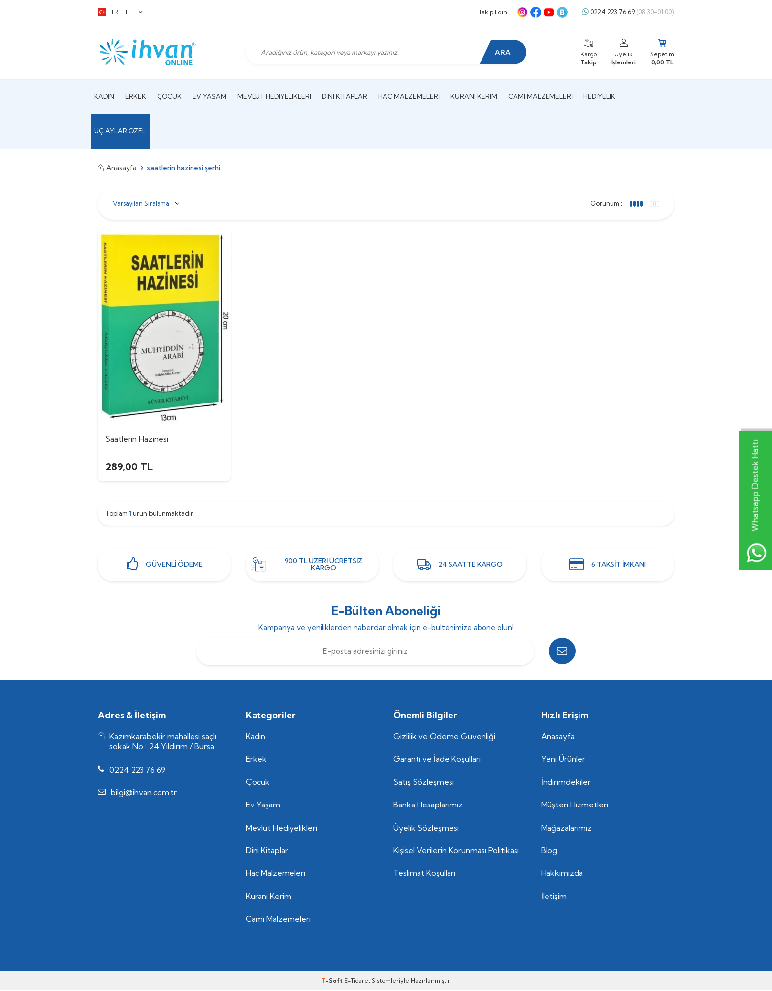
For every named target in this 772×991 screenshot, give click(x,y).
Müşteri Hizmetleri (574, 806)
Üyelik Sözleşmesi (426, 829)
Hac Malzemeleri (409, 96)
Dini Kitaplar (344, 96)
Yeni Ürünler (563, 760)
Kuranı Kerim (473, 96)
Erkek (135, 96)
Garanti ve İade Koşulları (437, 760)
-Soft (333, 981)
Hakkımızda (562, 874)
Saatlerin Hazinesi (136, 439)
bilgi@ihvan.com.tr (144, 794)
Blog (549, 852)
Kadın (104, 96)
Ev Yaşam (209, 96)
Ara (502, 52)
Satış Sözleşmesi (423, 783)
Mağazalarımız (566, 829)
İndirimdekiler (566, 783)
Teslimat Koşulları (424, 874)
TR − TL (120, 12)
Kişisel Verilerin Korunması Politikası (456, 852)
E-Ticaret (357, 981)
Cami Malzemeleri (540, 96)
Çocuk (169, 96)
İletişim (554, 897)
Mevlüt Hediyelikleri (274, 96)
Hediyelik (599, 96)
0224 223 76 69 (628, 12)
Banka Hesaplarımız (428, 806)
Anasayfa (117, 167)
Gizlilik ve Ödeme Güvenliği (444, 737)
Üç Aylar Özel (120, 131)
